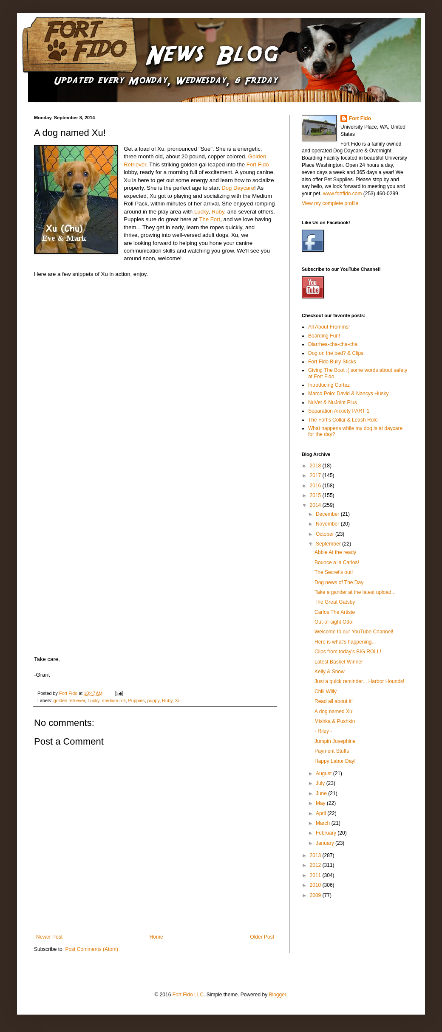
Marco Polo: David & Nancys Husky (348, 393)
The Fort (209, 219)
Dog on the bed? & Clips (335, 353)
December (328, 514)
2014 (316, 505)
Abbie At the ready (335, 552)
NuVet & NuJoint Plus (332, 402)
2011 (316, 875)
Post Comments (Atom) (91, 949)
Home (156, 937)
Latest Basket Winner (338, 662)
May (321, 803)
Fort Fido (257, 164)
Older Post (262, 937)
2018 (316, 466)
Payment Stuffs (331, 751)
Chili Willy (325, 692)
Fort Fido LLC (188, 995)
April (321, 813)
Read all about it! (333, 701)
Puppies (136, 700)
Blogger (277, 995)
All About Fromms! (329, 327)
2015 (316, 495)
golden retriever (69, 700)
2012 (316, 865)
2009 (316, 895)
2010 (316, 885)
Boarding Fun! (324, 336)
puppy (153, 700)
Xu (178, 700)
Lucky (201, 211)
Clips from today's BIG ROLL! (347, 652)
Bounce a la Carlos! (336, 562)
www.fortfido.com (342, 194)
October (325, 534)
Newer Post (49, 937)
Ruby (218, 211)
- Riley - (323, 731)
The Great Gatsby (334, 602)
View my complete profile (330, 203)
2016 (316, 486)
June (322, 793)
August (324, 773)
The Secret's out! (333, 572)
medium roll (114, 700)
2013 (316, 855)
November (328, 524)
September (329, 544)
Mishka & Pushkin (334, 721)
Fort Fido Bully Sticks (332, 362)
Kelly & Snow (329, 672)
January (325, 843)
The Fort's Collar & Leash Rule (343, 420)
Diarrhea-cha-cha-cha (332, 344)
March (324, 823)
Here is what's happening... (345, 642)
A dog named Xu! (334, 711)
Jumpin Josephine (335, 741)
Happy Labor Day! (335, 761)
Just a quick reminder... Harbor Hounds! (359, 681)
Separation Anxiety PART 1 (338, 411)
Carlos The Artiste (334, 612)
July (321, 783)
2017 (316, 475)
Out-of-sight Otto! (334, 622)
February (326, 833)
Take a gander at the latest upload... (355, 592)
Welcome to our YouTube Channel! (353, 632)
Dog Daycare (237, 188)
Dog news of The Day (338, 582)
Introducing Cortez (329, 385)
